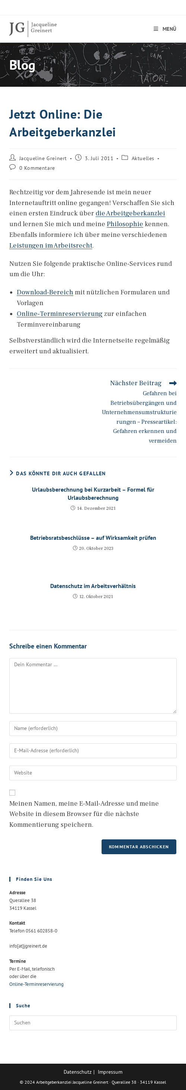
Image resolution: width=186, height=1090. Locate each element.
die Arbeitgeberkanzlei (130, 213)
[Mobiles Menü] (165, 29)
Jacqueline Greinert (43, 158)
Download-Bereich (45, 292)
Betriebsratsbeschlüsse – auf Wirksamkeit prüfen (93, 537)
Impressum (110, 1071)
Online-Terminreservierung (60, 314)
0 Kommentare (37, 168)
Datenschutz (78, 1071)
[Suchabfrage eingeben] (93, 1022)
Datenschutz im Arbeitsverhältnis (93, 585)
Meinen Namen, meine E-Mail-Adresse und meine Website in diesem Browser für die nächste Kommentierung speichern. (84, 814)
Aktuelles (143, 158)
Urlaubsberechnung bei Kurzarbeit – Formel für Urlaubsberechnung (93, 493)
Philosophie (125, 224)
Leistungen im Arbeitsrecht (50, 245)
